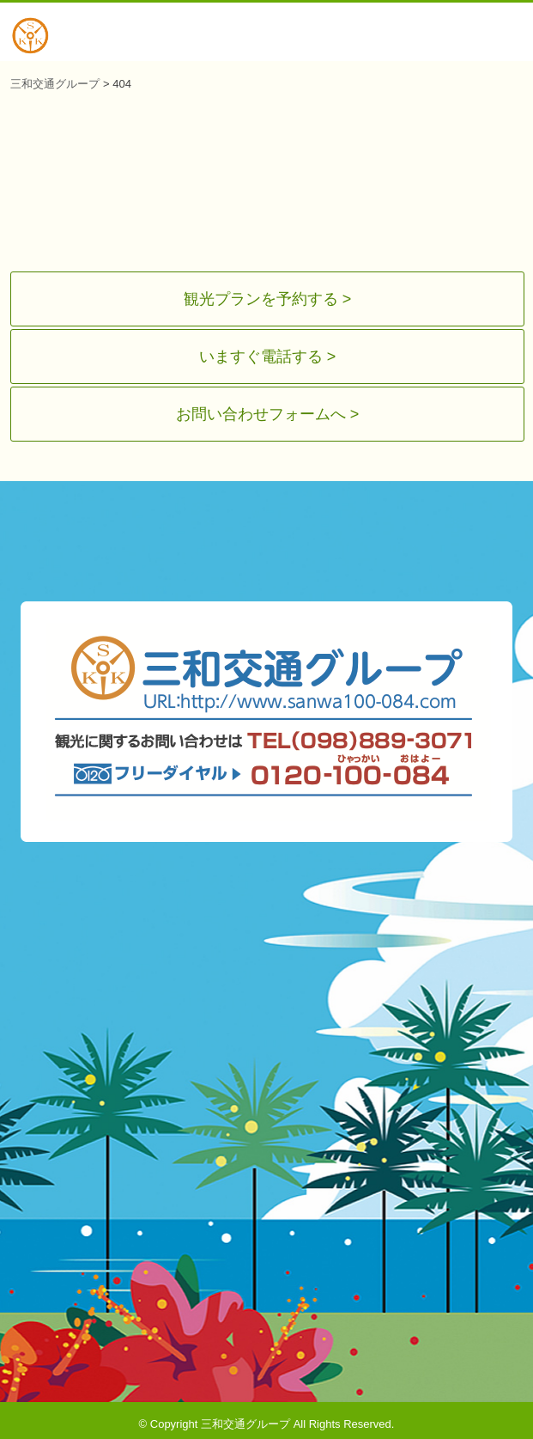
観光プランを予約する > (268, 298)
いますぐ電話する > (267, 353)
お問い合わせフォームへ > (268, 408)
